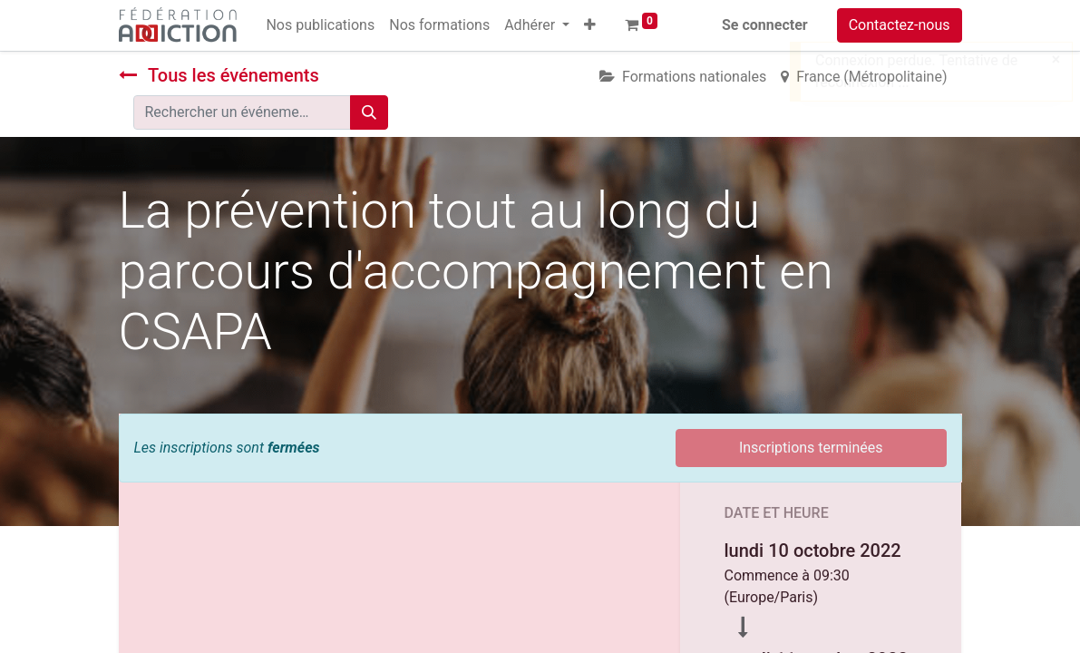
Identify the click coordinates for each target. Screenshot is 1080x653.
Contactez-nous (899, 25)
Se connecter (765, 25)
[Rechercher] (369, 112)
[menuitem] (320, 25)
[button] (590, 25)
